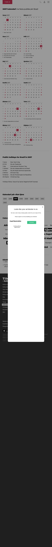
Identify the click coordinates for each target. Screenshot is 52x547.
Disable (31, 222)
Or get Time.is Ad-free (15, 221)
